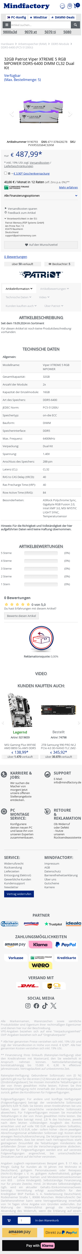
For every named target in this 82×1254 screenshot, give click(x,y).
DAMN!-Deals (63, 17)
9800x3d (10, 32)
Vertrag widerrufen (19, 894)
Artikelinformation (18, 289)
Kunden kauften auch (20, 306)
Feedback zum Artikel (20, 213)
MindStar (38, 17)
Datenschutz (52, 871)
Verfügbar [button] (22, 77)
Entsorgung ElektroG (17, 875)
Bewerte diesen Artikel (21, 616)
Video (43, 297)
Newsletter (11, 887)
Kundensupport (14, 883)
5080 (67, 32)
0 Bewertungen (15, 257)
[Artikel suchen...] (40, 24)
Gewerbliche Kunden (17, 879)
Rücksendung (13, 867)
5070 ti (50, 32)
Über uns (50, 879)
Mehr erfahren (68, 187)
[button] (7, 24)
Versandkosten (39, 163)
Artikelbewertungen (53, 289)
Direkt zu (61, 1232)
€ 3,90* (32, 173)
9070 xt (31, 32)
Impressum (51, 863)
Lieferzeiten (11, 871)
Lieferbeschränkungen (18, 166)
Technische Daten (17, 297)
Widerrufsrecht (14, 863)
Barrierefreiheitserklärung (61, 875)
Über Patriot (52, 306)
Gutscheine (51, 883)
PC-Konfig (16, 17)
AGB (47, 867)
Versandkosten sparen (20, 209)
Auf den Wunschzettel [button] (41, 245)
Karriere (49, 887)
